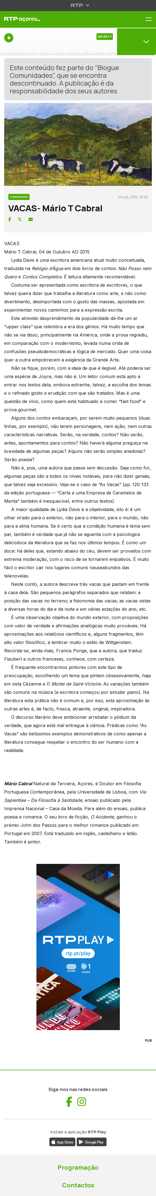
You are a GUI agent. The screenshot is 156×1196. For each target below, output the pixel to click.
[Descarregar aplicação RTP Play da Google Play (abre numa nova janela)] (91, 1141)
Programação (78, 1167)
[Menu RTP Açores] (150, 19)
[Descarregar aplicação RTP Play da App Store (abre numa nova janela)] (62, 1141)
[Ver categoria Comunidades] (18, 196)
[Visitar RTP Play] (78, 947)
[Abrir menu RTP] (78, 5)
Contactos (78, 1185)
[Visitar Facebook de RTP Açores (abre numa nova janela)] (69, 1101)
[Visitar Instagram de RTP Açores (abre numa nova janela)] (81, 1101)
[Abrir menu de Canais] (136, 41)
